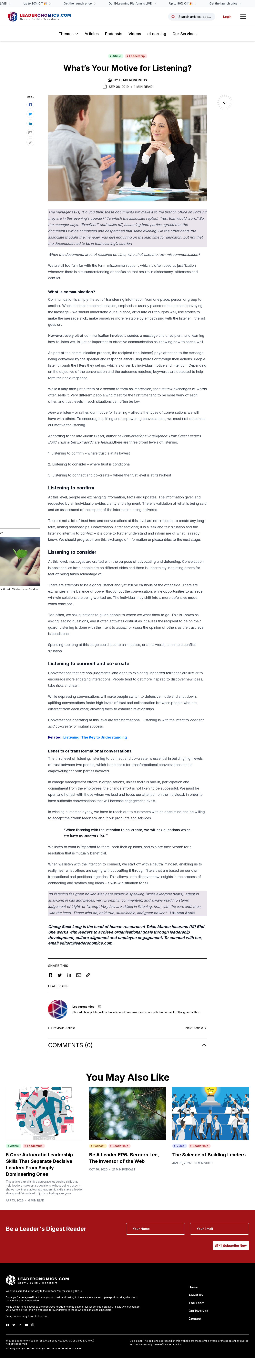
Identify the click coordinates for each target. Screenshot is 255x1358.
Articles (92, 33)
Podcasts (113, 33)
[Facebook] (7, 1324)
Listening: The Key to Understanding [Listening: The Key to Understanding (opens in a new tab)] (95, 737)
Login (227, 17)
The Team (196, 1303)
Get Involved (198, 1311)
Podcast (98, 1146)
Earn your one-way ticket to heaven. (26, 1316)
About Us (196, 1295)
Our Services (184, 33)
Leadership (136, 56)
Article (115, 56)
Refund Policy (35, 1348)
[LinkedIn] (20, 1324)
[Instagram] (32, 1324)
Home (193, 1287)
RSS (79, 1348)
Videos (134, 33)
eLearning (156, 33)
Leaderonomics (133, 80)
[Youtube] (26, 1324)
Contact (195, 1319)
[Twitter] (13, 1324)
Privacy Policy (15, 1348)
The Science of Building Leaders (209, 1155)
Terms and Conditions (60, 1348)
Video (179, 1146)
